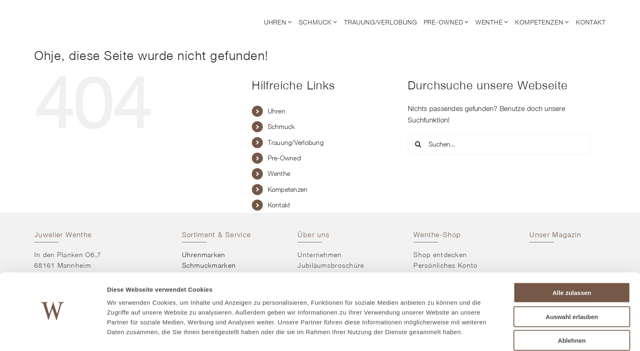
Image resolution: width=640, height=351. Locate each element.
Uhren (276, 111)
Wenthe (279, 173)
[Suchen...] (499, 144)
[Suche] (418, 144)
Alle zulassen (571, 269)
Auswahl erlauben (572, 293)
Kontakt (279, 205)
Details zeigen (434, 334)
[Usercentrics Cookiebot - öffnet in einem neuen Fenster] (53, 335)
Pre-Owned (284, 158)
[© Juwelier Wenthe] (79, 11)
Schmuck (281, 126)
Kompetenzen (288, 189)
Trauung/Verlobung (296, 142)
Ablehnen (572, 317)
